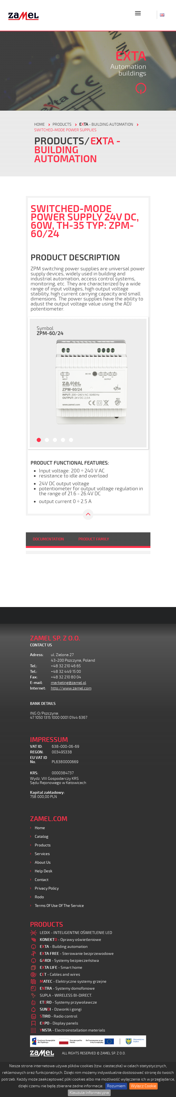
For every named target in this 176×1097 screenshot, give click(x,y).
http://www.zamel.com (71, 688)
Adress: (37, 655)
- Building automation (106, 124)
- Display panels (59, 1023)
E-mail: (36, 683)
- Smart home (61, 967)
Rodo (39, 897)
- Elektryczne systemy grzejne (73, 981)
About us (43, 862)
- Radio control (58, 1016)
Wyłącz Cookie (143, 1086)
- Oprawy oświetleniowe (70, 939)
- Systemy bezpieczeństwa (69, 960)
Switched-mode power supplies (65, 130)
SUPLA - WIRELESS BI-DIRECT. (66, 995)
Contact (41, 879)
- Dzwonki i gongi (60, 1009)
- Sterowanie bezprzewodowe (77, 953)
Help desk (43, 871)
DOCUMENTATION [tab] (48, 539)
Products (43, 845)
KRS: (34, 773)
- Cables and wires (60, 974)
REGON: (37, 752)
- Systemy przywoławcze (68, 1002)
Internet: (38, 688)
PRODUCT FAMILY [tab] (93, 539)
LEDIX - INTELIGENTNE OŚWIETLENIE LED (76, 932)
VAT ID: (36, 746)
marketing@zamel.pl (68, 682)
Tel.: (33, 666)
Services (42, 853)
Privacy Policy (47, 888)
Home (40, 828)
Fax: (34, 677)
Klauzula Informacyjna (89, 1092)
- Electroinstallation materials (72, 1030)
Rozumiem (116, 1086)
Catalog (41, 836)
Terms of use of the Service (59, 905)
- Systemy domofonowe (67, 988)
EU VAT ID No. (38, 760)
